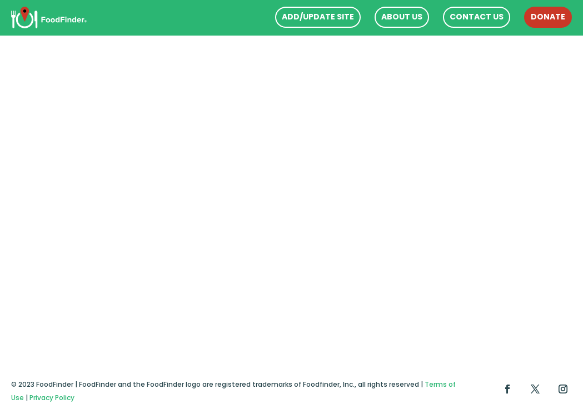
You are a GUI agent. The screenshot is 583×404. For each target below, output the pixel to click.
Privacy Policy (51, 397)
